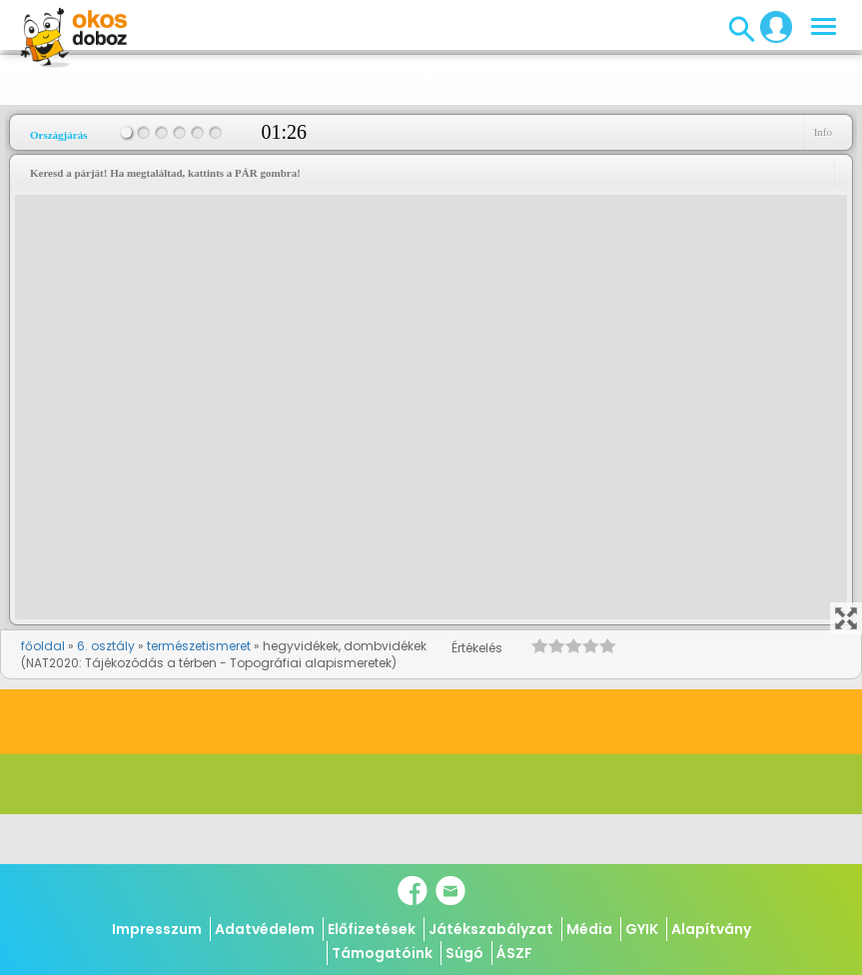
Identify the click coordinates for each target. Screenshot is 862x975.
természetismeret (199, 645)
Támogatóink (382, 953)
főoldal (43, 645)
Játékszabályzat (491, 929)
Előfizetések (372, 929)
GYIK (641, 929)
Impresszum (157, 929)
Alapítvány (711, 929)
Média (589, 929)
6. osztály (106, 645)
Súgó (464, 953)
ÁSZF (514, 953)
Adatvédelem (265, 929)
